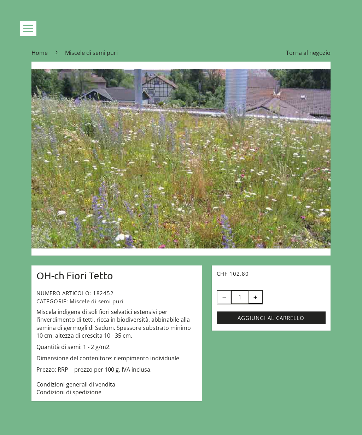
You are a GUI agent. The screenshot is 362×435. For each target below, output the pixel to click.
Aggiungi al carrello (271, 317)
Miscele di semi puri (96, 301)
